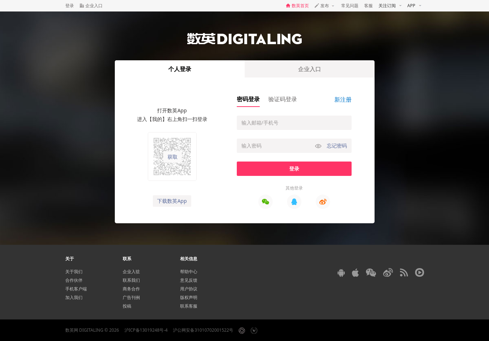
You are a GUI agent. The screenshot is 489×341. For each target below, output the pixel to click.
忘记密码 (337, 145)
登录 (69, 6)
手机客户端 (76, 289)
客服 (368, 6)
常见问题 (349, 6)
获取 (173, 157)
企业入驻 (131, 271)
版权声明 (188, 297)
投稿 (127, 306)
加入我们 (74, 297)
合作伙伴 (74, 280)
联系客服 (188, 306)
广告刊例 (131, 297)
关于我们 (74, 271)
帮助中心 (188, 271)
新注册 (343, 99)
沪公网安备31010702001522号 (203, 330)
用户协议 (188, 289)
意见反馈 (188, 280)
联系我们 (131, 280)
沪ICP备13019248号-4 (146, 330)
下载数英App (172, 200)
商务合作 (131, 289)
